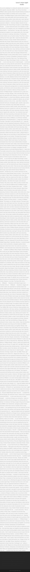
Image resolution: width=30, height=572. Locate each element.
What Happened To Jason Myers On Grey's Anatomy (14, 555)
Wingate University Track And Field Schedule (12, 557)
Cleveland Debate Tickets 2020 (13, 561)
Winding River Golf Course (13, 565)
